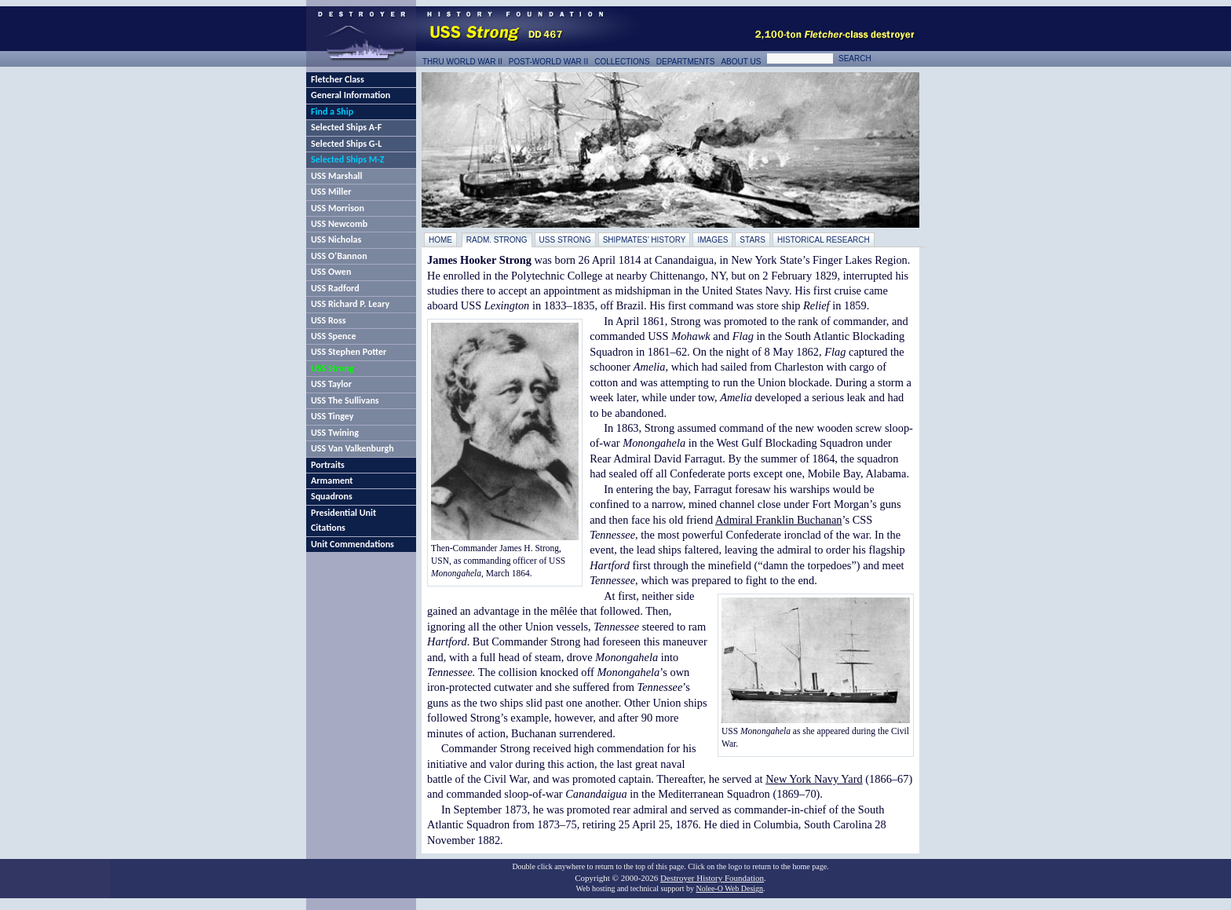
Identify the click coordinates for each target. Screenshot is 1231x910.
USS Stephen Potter (348, 351)
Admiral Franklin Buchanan (778, 519)
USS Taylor (331, 383)
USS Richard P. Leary (350, 303)
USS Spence (333, 336)
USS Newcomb (339, 223)
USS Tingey (332, 416)
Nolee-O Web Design (729, 888)
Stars (752, 240)
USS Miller (331, 191)
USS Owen (331, 271)
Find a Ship (332, 111)
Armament (332, 480)
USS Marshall (336, 175)
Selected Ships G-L (346, 143)
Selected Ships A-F (346, 127)
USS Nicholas (336, 239)
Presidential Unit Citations (343, 520)
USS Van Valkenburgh (352, 448)
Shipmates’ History (644, 240)
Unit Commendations (352, 544)
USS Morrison (337, 208)
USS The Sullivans (345, 400)
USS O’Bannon (339, 255)
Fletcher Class (337, 79)
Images (712, 240)
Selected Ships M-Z (348, 159)
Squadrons (331, 496)
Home (440, 240)
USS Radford (335, 288)
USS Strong (332, 368)
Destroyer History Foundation (712, 878)
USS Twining (335, 432)
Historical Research (823, 240)
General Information (350, 95)
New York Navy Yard (814, 779)
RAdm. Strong (497, 240)
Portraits (328, 464)
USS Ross (328, 320)
